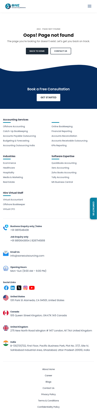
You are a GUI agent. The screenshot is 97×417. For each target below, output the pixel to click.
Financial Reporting (62, 131)
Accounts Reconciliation (64, 135)
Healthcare (9, 167)
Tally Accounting (60, 177)
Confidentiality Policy (48, 406)
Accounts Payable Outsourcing (19, 135)
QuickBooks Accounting (64, 163)
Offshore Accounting (14, 126)
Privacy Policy (48, 394)
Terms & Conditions (48, 400)
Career (48, 375)
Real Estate (9, 182)
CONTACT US (60, 51)
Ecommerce (9, 163)
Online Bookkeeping (62, 126)
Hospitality (8, 172)
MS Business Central (62, 182)
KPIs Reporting (59, 145)
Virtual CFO (9, 209)
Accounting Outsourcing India (19, 145)
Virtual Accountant (13, 199)
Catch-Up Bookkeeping (15, 131)
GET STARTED (48, 97)
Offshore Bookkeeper (14, 204)
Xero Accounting (60, 167)
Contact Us (48, 388)
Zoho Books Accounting (64, 172)
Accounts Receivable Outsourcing (70, 140)
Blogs (48, 381)
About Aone (48, 369)
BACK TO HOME (37, 51)
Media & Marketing (13, 177)
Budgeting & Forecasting (16, 140)
